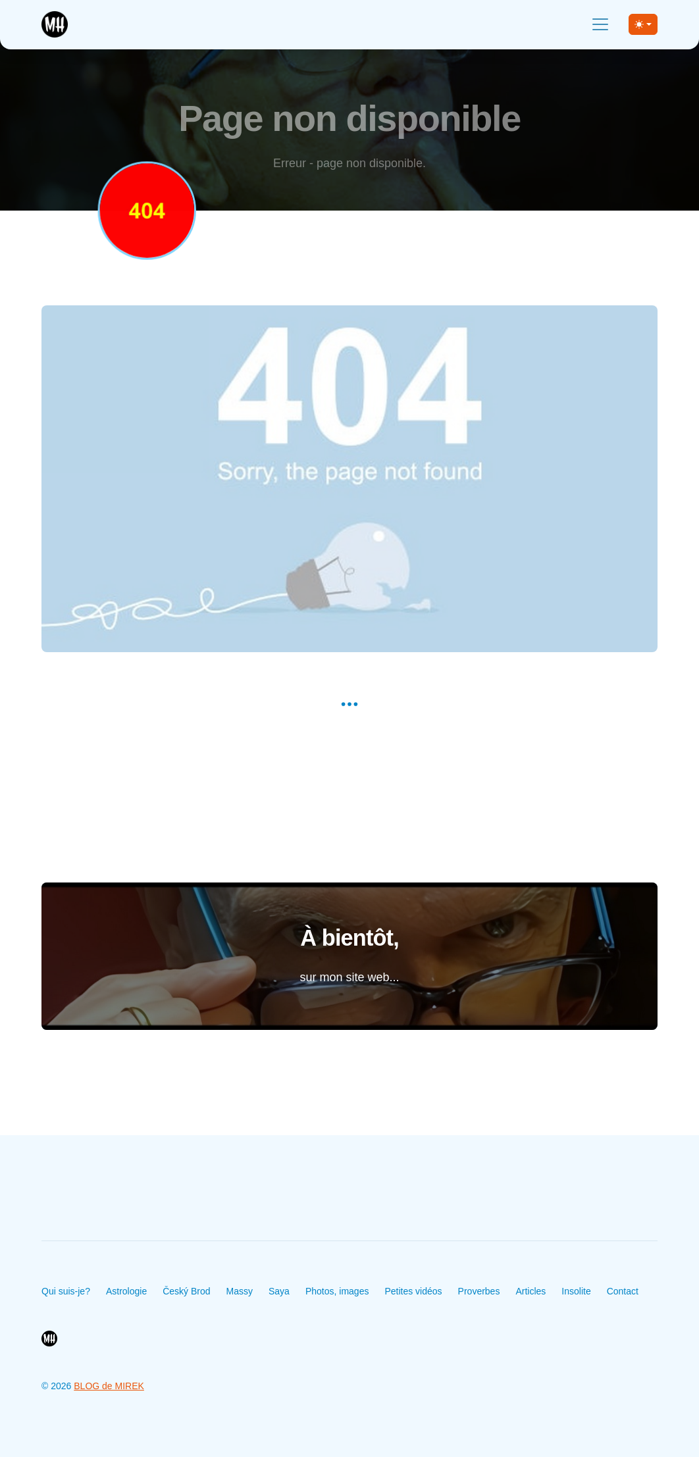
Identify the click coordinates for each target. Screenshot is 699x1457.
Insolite (575, 1291)
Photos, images (337, 1291)
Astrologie (126, 1291)
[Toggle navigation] (600, 24)
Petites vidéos (413, 1291)
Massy (239, 1291)
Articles (530, 1291)
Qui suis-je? (65, 1291)
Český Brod (186, 1291)
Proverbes (479, 1291)
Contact (622, 1291)
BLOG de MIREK (109, 1386)
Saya (279, 1291)
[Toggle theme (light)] (643, 24)
